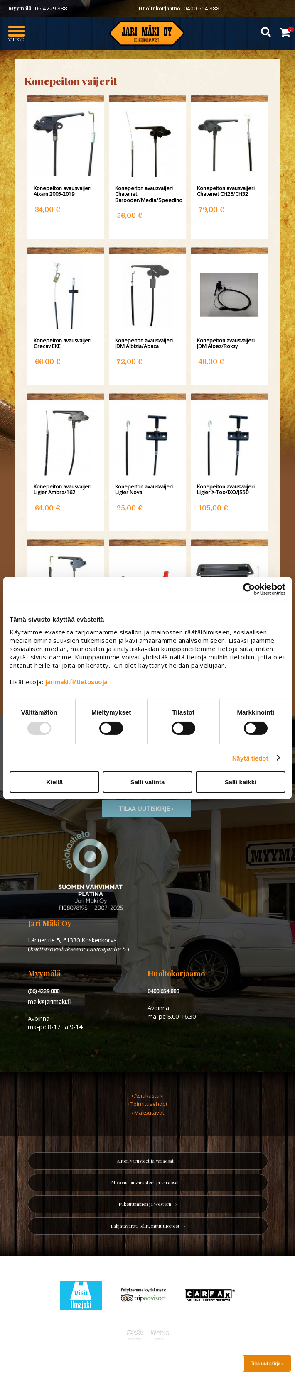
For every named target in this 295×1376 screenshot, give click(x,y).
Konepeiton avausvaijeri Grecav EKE (62, 343)
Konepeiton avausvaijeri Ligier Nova (144, 489)
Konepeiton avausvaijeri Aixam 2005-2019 (62, 191)
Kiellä (54, 782)
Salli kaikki (240, 782)
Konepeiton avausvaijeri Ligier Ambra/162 (62, 489)
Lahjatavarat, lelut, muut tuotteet (145, 1226)
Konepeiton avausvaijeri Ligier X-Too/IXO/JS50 (226, 489)
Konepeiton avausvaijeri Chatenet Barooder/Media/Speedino (147, 194)
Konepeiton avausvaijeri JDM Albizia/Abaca (144, 343)
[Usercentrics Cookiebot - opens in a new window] (249, 589)
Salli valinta (147, 782)
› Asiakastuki (147, 1095)
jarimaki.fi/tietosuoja (76, 682)
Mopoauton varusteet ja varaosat (145, 1182)
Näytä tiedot (250, 758)
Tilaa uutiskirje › (267, 1363)
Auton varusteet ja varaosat (145, 1161)
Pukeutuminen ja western (145, 1204)
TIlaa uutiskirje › (147, 808)
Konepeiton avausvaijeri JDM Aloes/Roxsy (226, 343)
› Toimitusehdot (147, 1104)
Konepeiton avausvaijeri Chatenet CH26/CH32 (226, 191)
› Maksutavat (147, 1112)
